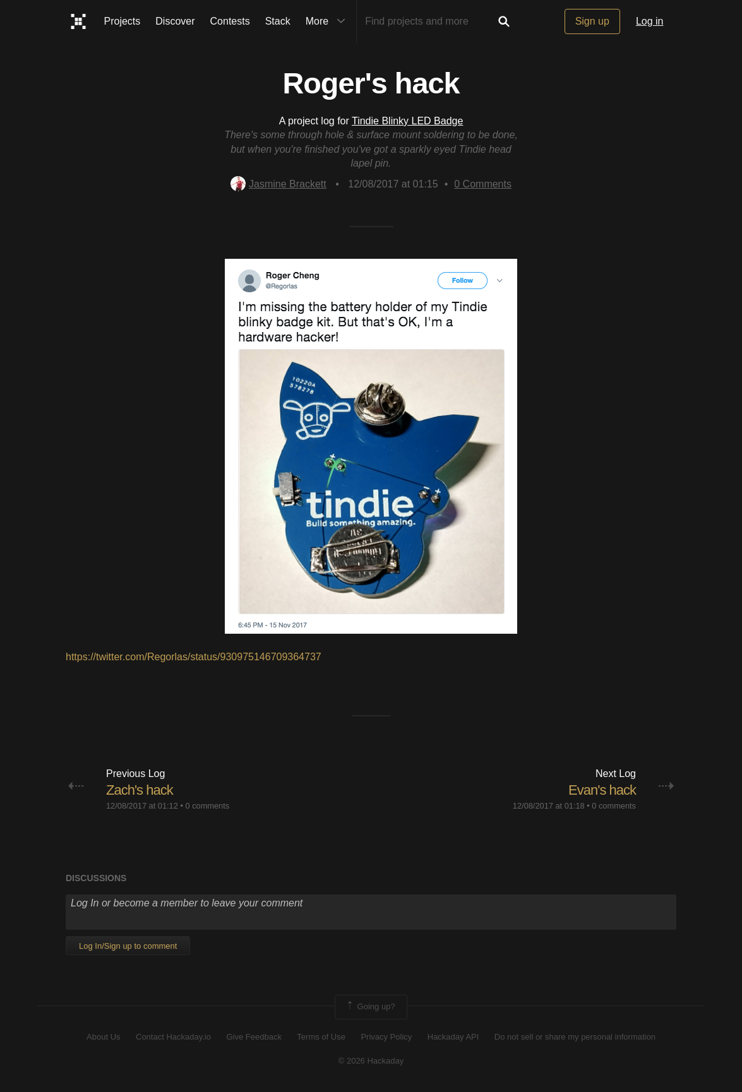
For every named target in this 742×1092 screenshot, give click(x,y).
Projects (122, 21)
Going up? (370, 1007)
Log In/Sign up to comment (128, 946)
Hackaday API (453, 1037)
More (328, 21)
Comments (483, 184)
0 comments (207, 805)
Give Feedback (253, 1037)
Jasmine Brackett (278, 184)
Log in (650, 21)
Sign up (592, 21)
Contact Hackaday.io (173, 1037)
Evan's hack (602, 790)
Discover (174, 21)
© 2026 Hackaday (371, 1060)
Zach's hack (139, 790)
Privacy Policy (386, 1037)
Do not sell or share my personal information (574, 1037)
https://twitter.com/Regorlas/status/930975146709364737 (193, 656)
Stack (277, 21)
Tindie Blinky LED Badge (407, 121)
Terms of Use (321, 1037)
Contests (230, 21)
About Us (103, 1037)
